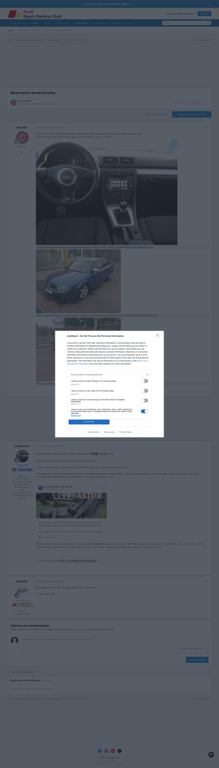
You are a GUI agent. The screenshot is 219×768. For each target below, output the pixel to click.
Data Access (109, 432)
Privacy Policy (125, 432)
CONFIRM (89, 422)
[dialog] (109, 384)
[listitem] (109, 374)
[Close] (158, 336)
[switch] (144, 381)
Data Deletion (93, 432)
